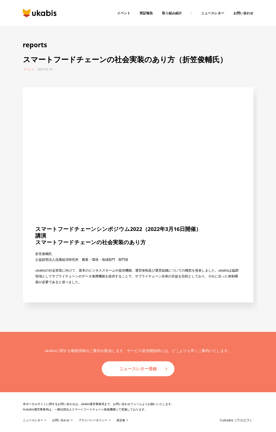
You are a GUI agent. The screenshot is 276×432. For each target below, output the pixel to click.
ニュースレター (212, 13)
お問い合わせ (243, 13)
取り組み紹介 (172, 13)
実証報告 (146, 13)
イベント (123, 13)
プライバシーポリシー (93, 420)
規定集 (121, 420)
